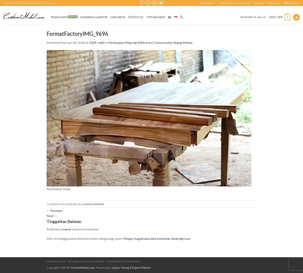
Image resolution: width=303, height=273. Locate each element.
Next (52, 216)
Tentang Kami (207, 3)
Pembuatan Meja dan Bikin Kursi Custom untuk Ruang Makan (150, 42)
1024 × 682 (97, 42)
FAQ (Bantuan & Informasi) (234, 3)
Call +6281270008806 (13, 3)
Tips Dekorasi (155, 17)
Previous (54, 210)
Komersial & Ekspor (93, 17)
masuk (66, 229)
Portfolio (135, 17)
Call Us (261, 17)
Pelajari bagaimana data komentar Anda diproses (157, 238)
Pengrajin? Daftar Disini (267, 3)
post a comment (94, 204)
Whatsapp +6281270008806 (37, 3)
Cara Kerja (117, 17)
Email (52, 3)
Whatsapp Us (248, 17)
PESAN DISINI (59, 17)
